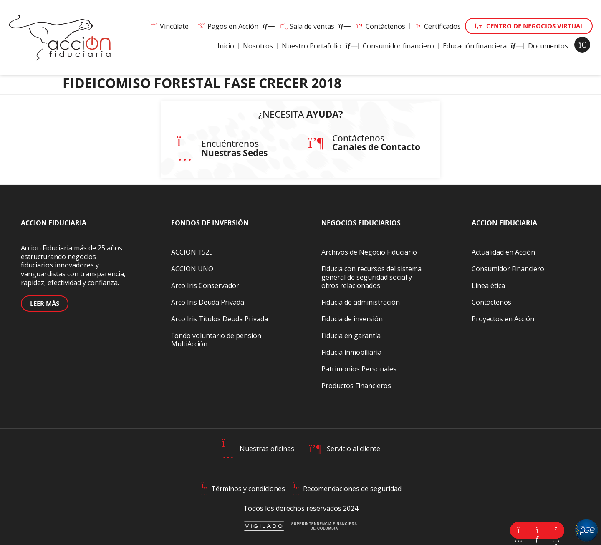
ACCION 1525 (192, 252)
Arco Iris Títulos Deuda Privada (219, 318)
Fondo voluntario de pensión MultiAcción (216, 339)
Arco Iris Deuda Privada (207, 302)
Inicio (225, 45)
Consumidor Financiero (508, 268)
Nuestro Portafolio (318, 45)
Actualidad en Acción (503, 252)
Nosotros (258, 45)
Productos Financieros (356, 385)
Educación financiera (481, 45)
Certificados (437, 26)
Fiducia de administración (360, 302)
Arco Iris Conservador (205, 285)
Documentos (548, 45)
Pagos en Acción (234, 26)
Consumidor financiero (398, 45)
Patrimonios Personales (358, 368)
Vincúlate (169, 26)
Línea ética (488, 285)
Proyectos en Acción (503, 318)
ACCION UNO (192, 268)
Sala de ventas (313, 26)
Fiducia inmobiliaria (351, 352)
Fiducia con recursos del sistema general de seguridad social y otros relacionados (371, 277)
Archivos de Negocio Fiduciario (369, 252)
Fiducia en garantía (351, 335)
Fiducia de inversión (352, 318)
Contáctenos (380, 26)
